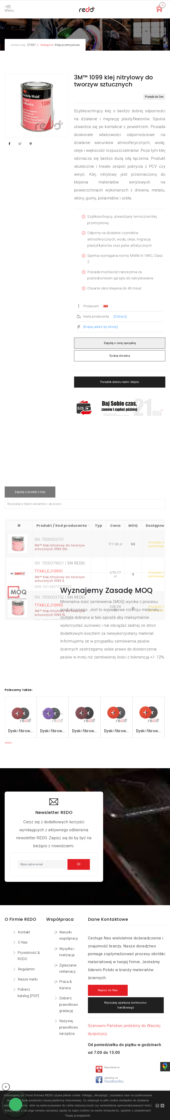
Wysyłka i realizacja (67, 952)
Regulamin (26, 969)
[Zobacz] (120, 316)
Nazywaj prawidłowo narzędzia (68, 1027)
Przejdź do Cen (154, 96)
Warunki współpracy (68, 935)
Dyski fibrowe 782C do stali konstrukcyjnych (84, 731)
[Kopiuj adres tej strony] (100, 327)
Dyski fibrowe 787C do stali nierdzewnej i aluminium (148, 731)
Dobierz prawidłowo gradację (68, 1004)
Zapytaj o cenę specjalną (119, 343)
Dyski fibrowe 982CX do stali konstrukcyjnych (52, 731)
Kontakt (24, 932)
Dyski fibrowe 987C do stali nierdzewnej (116, 731)
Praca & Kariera (65, 985)
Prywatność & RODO (29, 956)
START (31, 45)
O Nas (23, 942)
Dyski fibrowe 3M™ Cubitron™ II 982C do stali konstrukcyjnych (20, 731)
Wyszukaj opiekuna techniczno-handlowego (126, 1005)
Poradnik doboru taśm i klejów (119, 382)
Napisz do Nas (108, 990)
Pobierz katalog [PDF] (28, 992)
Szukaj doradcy (119, 355)
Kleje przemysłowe (67, 45)
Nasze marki (28, 979)
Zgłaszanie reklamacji (68, 968)
